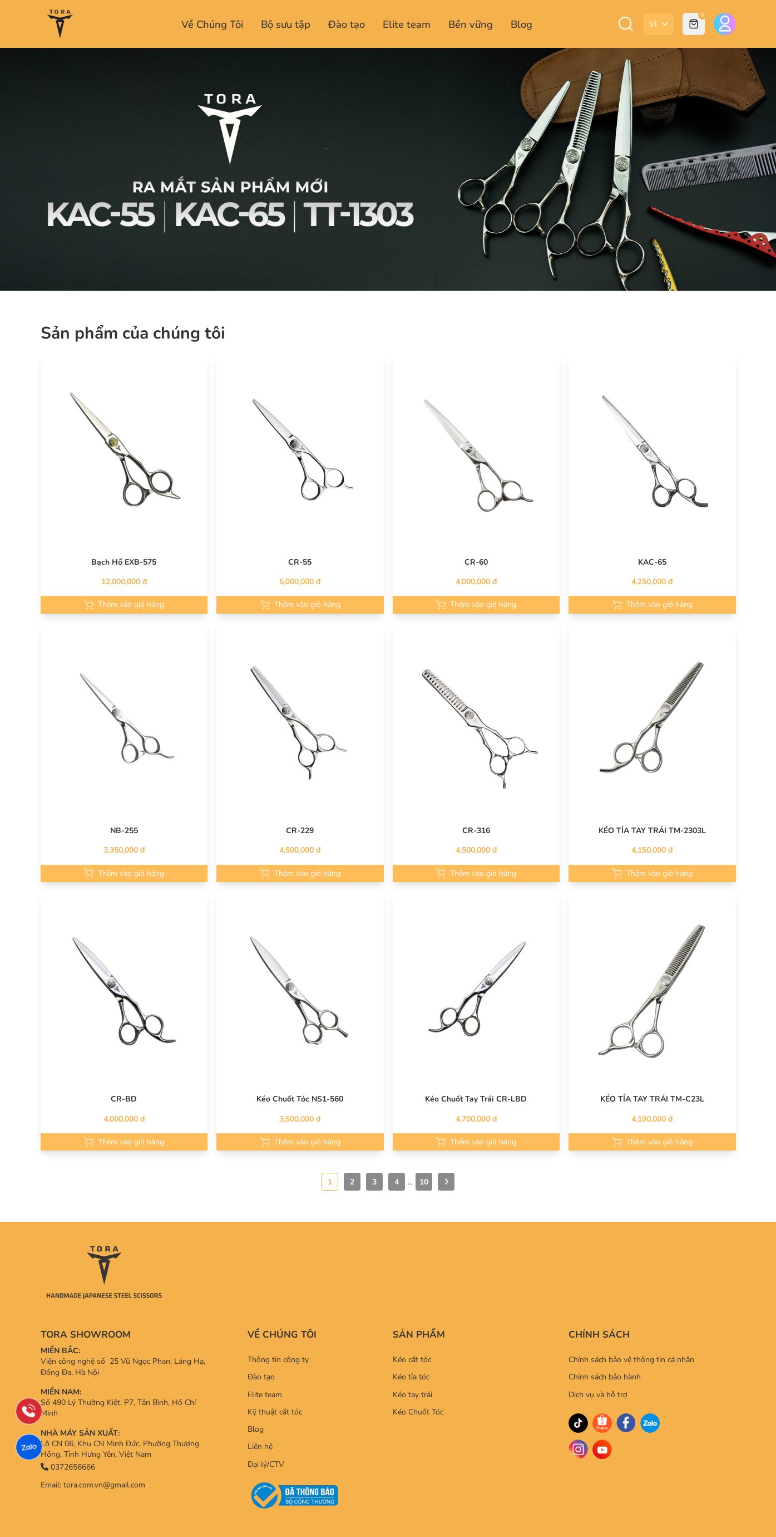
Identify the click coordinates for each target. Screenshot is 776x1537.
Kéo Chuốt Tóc (418, 1412)
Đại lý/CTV (266, 1464)
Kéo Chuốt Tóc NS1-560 (299, 1099)
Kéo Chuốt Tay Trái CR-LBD (476, 1099)
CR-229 (300, 830)
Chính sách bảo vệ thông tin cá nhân (631, 1359)
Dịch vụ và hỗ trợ (598, 1394)
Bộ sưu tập (285, 24)
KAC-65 (652, 562)
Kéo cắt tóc (412, 1359)
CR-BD (124, 1099)
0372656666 (68, 1467)
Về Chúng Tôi (212, 24)
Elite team (407, 24)
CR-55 (300, 562)
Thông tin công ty (278, 1359)
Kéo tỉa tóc (411, 1377)
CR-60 (476, 562)
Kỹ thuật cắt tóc (275, 1412)
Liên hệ (260, 1446)
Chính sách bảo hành (605, 1377)
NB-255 (124, 830)
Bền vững (470, 24)
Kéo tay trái (412, 1394)
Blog (521, 24)
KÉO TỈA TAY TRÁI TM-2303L (652, 830)
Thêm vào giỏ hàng (123, 604)
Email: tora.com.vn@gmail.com (93, 1485)
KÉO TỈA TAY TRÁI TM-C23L (652, 1099)
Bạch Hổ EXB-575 (123, 562)
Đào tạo (346, 24)
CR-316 (476, 830)
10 (423, 1182)
